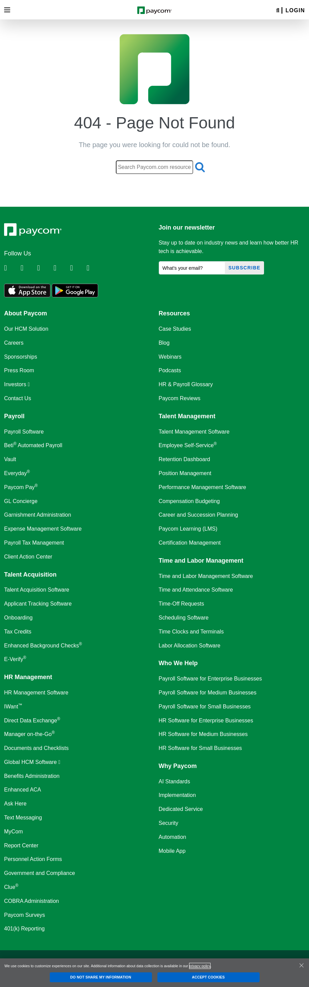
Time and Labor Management (201, 560)
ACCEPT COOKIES (208, 977)
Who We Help (178, 663)
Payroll (14, 416)
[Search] (277, 11)
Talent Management (187, 416)
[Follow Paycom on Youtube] (77, 268)
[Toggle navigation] (7, 10)
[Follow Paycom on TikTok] (94, 268)
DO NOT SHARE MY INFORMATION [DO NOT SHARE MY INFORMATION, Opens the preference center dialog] (100, 977)
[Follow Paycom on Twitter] (27, 268)
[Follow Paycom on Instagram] (60, 268)
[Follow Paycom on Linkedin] (11, 268)
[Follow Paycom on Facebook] (44, 268)
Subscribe (245, 267)
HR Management (28, 677)
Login (295, 10)
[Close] (301, 965)
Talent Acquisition (30, 574)
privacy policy (200, 966)
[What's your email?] (192, 268)
